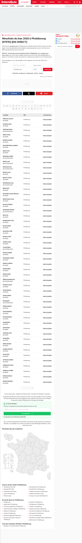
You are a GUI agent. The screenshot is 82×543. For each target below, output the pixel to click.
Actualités (24, 2)
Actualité (59, 39)
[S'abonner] (68, 46)
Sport (34, 2)
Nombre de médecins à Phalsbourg (39, 511)
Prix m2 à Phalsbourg (35, 515)
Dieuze (41, 73)
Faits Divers (20, 6)
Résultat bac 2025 (10, 35)
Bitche (36, 73)
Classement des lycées (10, 491)
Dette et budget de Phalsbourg (12, 515)
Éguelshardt (29, 73)
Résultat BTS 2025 (9, 489)
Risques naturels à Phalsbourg (37, 509)
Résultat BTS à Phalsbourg (36, 489)
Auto (59, 2)
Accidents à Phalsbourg (35, 502)
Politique (5, 6)
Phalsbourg (7, 502)
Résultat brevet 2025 (9, 487)
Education (29, 6)
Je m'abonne (26, 413)
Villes (42, 6)
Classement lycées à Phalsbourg (38, 491)
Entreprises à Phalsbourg (36, 513)
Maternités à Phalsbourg (10, 504)
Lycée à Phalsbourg (9, 493)
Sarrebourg (22, 73)
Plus (67, 2)
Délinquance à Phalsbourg (36, 504)
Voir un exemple (75, 39)
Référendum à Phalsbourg (36, 520)
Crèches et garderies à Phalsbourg (13, 506)
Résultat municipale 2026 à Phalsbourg (40, 517)
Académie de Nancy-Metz (23, 35)
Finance (51, 2)
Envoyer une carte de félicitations (38, 496)
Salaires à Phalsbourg (10, 511)
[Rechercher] (72, 6)
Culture (43, 2)
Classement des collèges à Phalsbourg (14, 509)
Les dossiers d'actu (61, 43)
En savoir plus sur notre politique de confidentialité (15, 416)
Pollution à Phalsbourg (35, 506)
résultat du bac (14, 46)
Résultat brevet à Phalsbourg (37, 487)
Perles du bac (7, 496)
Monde (37, 6)
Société (12, 6)
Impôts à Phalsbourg (9, 513)
